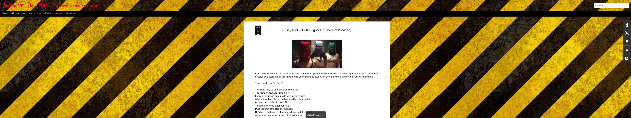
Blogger (332, 116)
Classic (5, 13)
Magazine (27, 13)
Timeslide (71, 13)
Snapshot (59, 13)
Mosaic (37, 13)
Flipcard (15, 13)
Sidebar (48, 13)
